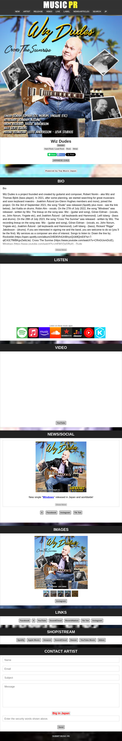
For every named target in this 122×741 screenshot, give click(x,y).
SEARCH (97, 11)
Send (60, 727)
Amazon (47, 640)
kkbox (102, 640)
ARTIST (26, 11)
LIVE (58, 11)
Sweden (61, 145)
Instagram (65, 512)
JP (106, 11)
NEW (17, 11)
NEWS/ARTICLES (81, 11)
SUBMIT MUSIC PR (61, 736)
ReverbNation (71, 620)
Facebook (51, 512)
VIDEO (49, 11)
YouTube (61, 423)
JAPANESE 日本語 (61, 160)
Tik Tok (77, 512)
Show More (61, 250)
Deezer (73, 640)
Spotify (20, 640)
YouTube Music (87, 640)
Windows (48, 497)
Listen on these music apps (60, 326)
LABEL (67, 11)
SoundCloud (56, 620)
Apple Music (34, 640)
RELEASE (38, 11)
